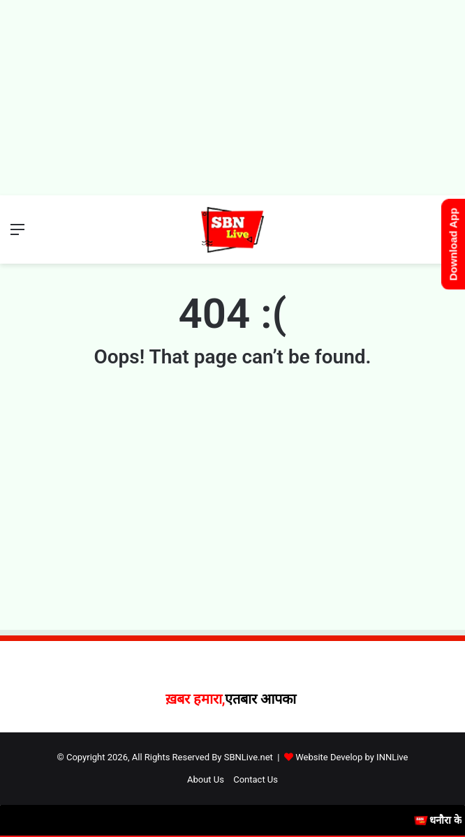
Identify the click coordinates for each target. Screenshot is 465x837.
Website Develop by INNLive (351, 757)
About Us (205, 779)
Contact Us (255, 779)
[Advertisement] (232, 97)
